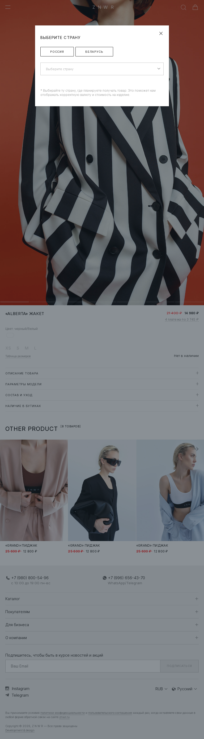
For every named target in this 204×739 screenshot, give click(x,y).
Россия (57, 52)
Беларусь (94, 52)
